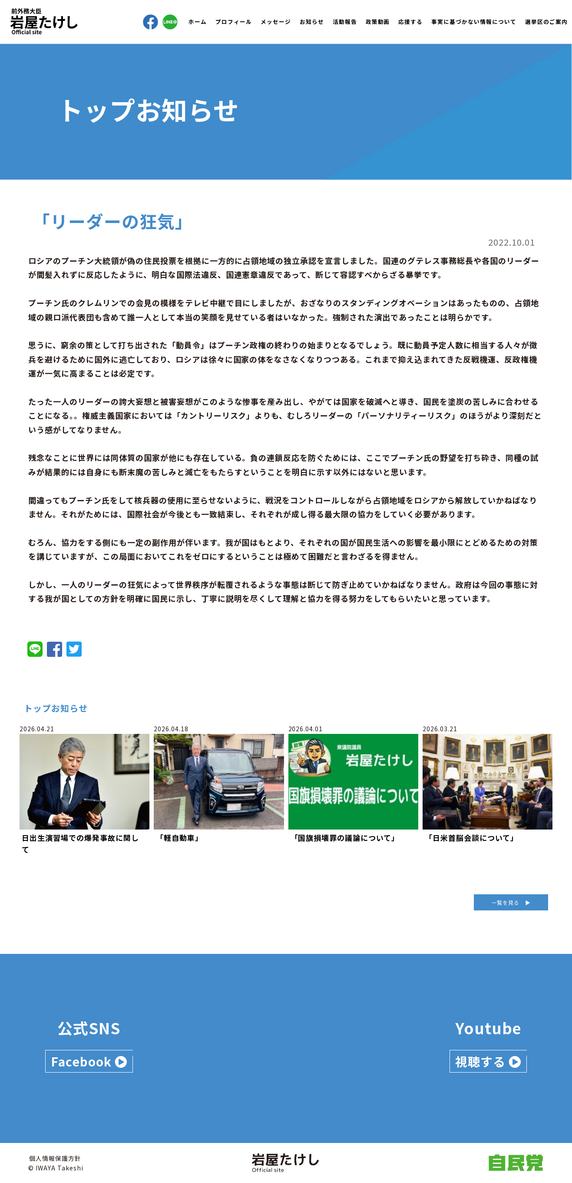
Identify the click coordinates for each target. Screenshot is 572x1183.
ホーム (197, 21)
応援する (410, 21)
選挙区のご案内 (546, 21)
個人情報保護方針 (55, 1158)
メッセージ (276, 21)
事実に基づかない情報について (473, 21)
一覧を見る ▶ (511, 902)
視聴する (488, 1061)
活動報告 (345, 21)
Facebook (89, 1061)
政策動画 (378, 21)
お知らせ (312, 21)
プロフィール (233, 21)
